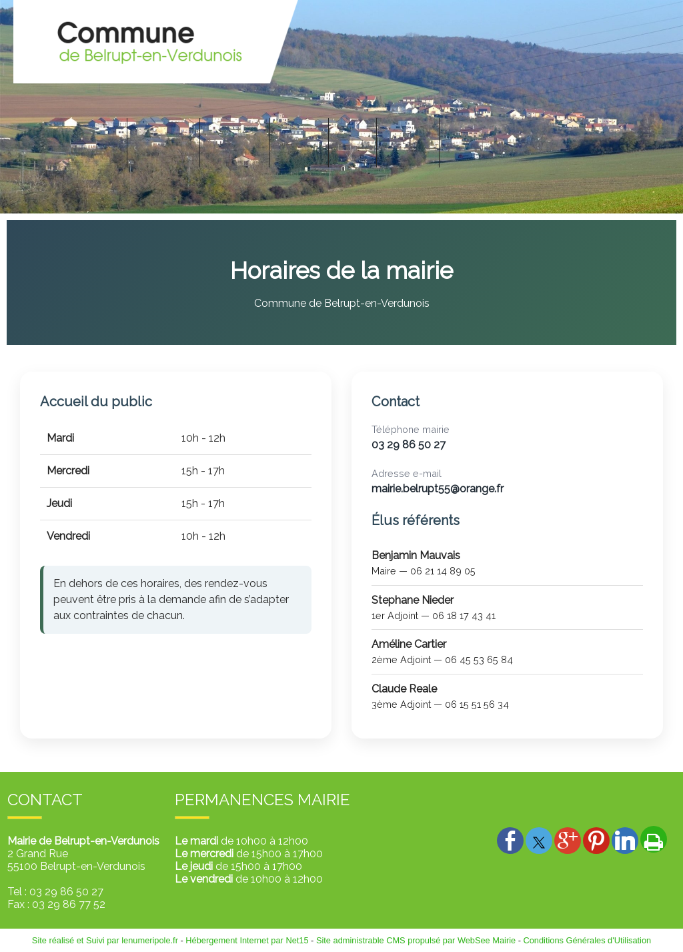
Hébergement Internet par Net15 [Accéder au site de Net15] (246, 940)
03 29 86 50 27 (409, 444)
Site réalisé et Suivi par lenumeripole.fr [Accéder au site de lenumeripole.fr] (105, 940)
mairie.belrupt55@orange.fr (438, 488)
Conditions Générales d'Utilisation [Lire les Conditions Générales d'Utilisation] (588, 940)
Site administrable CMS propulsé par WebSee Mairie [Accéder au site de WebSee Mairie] (416, 940)
